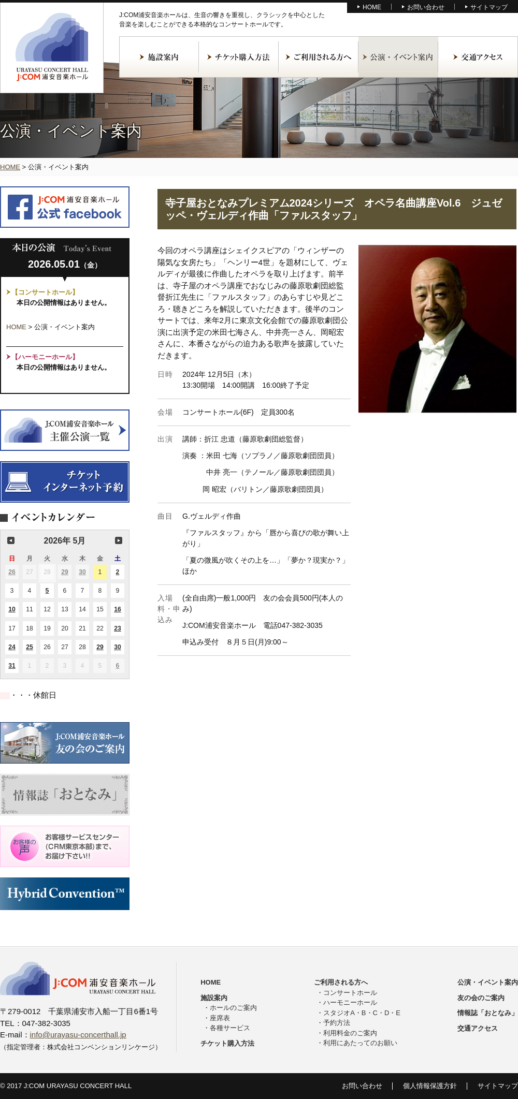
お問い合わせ (425, 7)
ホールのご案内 (233, 1008)
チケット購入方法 (239, 57)
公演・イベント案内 (398, 57)
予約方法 (336, 1023)
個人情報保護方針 (430, 1086)
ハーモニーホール (350, 1002)
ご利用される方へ (318, 57)
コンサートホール (350, 993)
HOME (372, 7)
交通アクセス (478, 57)
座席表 (220, 1018)
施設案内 (159, 57)
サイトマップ (489, 7)
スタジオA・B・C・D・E (361, 1013)
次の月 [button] (118, 540)
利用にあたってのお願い (360, 1043)
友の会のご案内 (481, 998)
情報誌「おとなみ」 (487, 1013)
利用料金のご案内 (350, 1033)
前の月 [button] (11, 540)
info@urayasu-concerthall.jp (78, 1034)
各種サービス (230, 1028)
